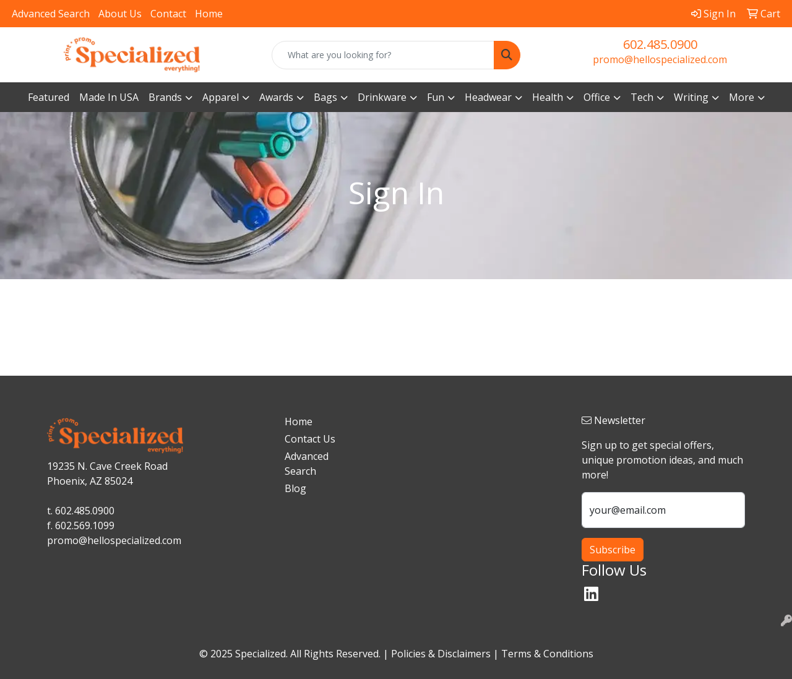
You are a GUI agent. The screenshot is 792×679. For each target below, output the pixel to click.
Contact (168, 13)
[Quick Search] (383, 55)
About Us (120, 13)
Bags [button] (325, 97)
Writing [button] (691, 97)
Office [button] (596, 97)
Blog (295, 488)
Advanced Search (51, 13)
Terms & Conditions (547, 653)
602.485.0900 (660, 44)
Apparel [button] (220, 97)
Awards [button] (276, 97)
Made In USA (109, 97)
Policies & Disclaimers (441, 653)
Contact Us (310, 439)
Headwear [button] (488, 97)
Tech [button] (642, 97)
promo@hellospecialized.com (660, 59)
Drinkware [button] (382, 97)
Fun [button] (435, 97)
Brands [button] (165, 97)
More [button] (741, 97)
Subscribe (612, 549)
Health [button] (547, 97)
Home (209, 13)
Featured (48, 97)
